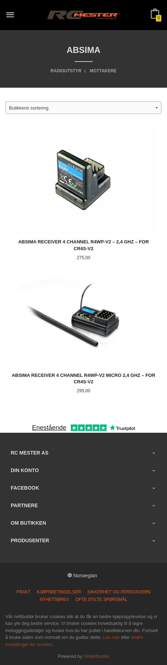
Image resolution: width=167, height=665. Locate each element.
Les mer (111, 637)
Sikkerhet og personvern (119, 591)
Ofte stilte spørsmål (101, 599)
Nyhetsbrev (54, 599)
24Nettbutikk (96, 656)
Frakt (23, 591)
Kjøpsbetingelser (59, 591)
